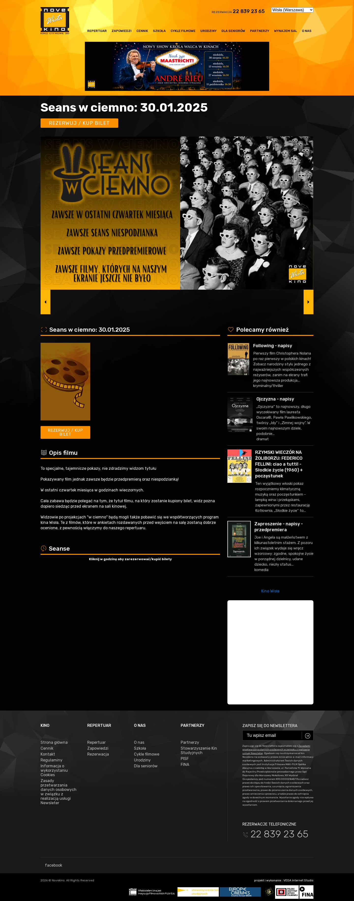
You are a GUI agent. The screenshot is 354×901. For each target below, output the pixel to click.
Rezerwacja (98, 754)
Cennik (142, 31)
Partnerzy (259, 31)
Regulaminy (51, 760)
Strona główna (54, 742)
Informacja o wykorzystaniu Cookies (54, 770)
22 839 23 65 (249, 11)
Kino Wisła (270, 591)
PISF (185, 759)
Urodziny (208, 31)
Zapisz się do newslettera (269, 725)
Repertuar (97, 31)
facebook (51, 865)
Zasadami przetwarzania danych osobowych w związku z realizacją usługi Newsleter (276, 749)
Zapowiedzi (122, 31)
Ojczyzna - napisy (275, 399)
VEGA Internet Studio (298, 880)
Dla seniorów (233, 31)
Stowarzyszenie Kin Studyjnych (199, 750)
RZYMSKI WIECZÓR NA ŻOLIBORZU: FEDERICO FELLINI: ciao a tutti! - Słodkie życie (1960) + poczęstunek (279, 464)
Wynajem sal (285, 31)
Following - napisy (272, 345)
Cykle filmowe (183, 31)
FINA (185, 764)
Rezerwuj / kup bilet (79, 123)
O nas (306, 31)
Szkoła (159, 31)
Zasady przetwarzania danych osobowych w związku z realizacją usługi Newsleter (58, 792)
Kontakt (48, 754)
